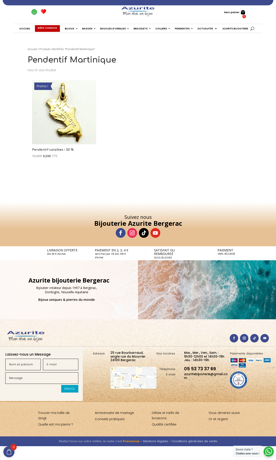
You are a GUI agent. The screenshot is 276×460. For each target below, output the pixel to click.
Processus (131, 441)
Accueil (32, 49)
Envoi (70, 388)
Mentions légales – (157, 441)
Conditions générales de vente (194, 441)
